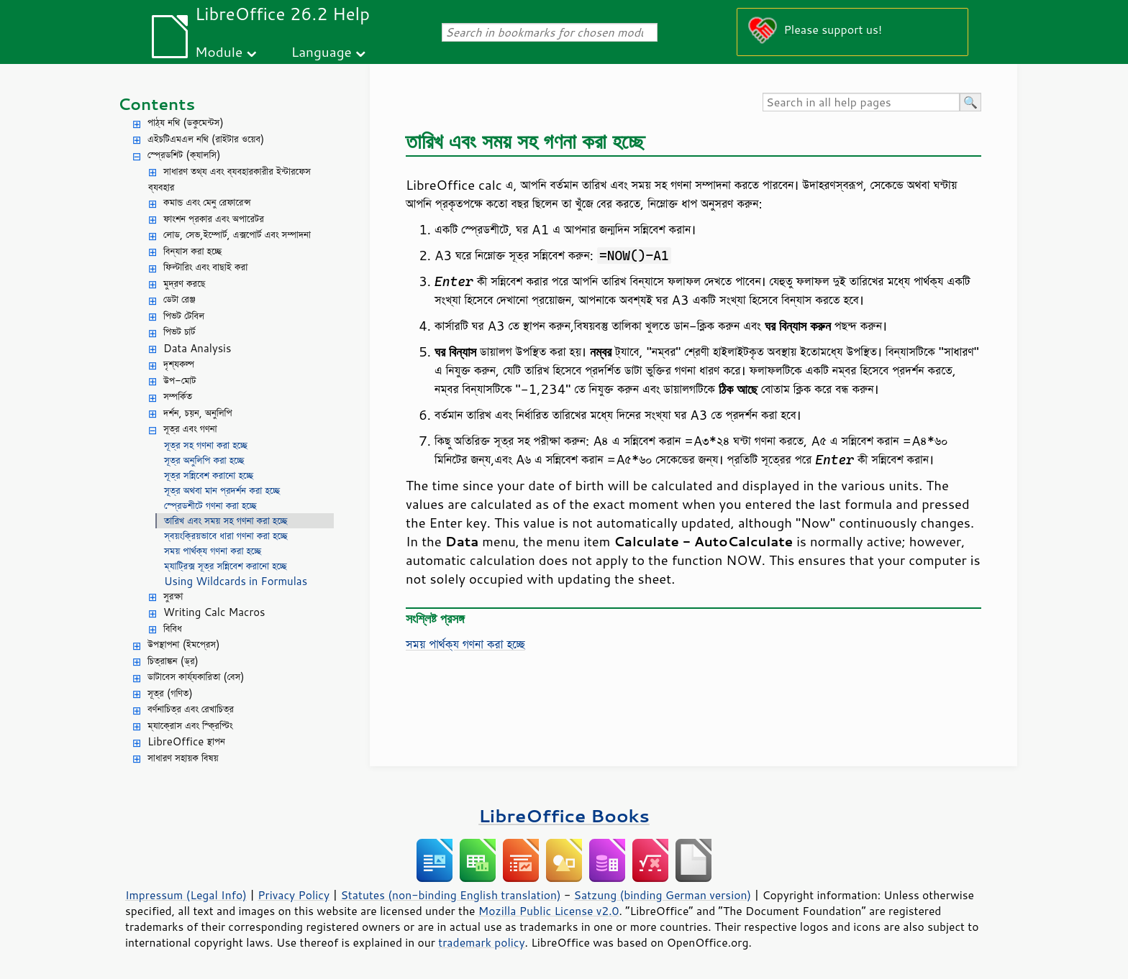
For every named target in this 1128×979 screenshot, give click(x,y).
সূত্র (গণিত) (170, 693)
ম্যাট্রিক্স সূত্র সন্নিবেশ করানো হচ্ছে (225, 566)
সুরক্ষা (173, 596)
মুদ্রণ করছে (184, 283)
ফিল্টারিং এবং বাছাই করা (205, 267)
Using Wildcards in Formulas (235, 581)
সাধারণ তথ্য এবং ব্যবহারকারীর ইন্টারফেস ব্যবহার (229, 180)
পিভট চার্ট (179, 331)
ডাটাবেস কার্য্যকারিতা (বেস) (196, 676)
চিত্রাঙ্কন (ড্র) (173, 660)
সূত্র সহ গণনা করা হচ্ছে (205, 445)
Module (218, 51)
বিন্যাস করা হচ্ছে (192, 251)
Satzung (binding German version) (663, 895)
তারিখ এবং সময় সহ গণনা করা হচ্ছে (225, 520)
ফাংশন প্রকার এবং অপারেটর (213, 218)
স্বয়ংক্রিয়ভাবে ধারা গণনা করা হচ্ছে (226, 535)
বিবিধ (172, 628)
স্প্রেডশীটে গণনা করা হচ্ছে (210, 505)
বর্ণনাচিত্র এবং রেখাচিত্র (190, 709)
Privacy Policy (293, 895)
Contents (156, 104)
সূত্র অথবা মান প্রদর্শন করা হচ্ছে (222, 490)
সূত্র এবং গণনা (190, 428)
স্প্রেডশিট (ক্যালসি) (184, 154)
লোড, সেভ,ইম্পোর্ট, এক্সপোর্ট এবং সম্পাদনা (237, 234)
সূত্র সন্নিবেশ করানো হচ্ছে (208, 475)
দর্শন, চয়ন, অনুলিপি (197, 412)
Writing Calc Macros (214, 612)
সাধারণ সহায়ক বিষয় (183, 758)
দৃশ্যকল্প (178, 364)
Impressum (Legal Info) (186, 895)
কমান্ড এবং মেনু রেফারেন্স (207, 202)
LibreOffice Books (564, 815)
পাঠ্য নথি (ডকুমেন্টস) (185, 122)
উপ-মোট (179, 380)
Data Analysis (197, 348)
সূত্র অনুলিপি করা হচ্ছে (204, 460)
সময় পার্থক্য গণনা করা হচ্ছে (212, 551)
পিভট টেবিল (183, 315)
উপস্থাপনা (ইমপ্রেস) (183, 644)
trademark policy (481, 942)
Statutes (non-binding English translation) (450, 895)
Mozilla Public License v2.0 (548, 911)
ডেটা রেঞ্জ (179, 299)
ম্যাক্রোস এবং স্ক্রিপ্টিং (190, 725)
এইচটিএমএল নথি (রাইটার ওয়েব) (205, 139)
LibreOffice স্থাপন (186, 741)
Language (321, 51)
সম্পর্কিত (177, 396)
